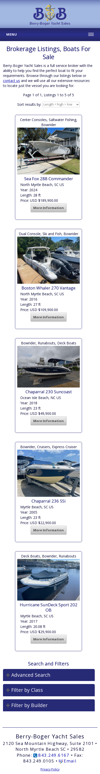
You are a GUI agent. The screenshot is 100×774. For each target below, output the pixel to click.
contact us (11, 80)
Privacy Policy (50, 769)
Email (70, 761)
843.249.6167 (53, 755)
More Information (48, 208)
